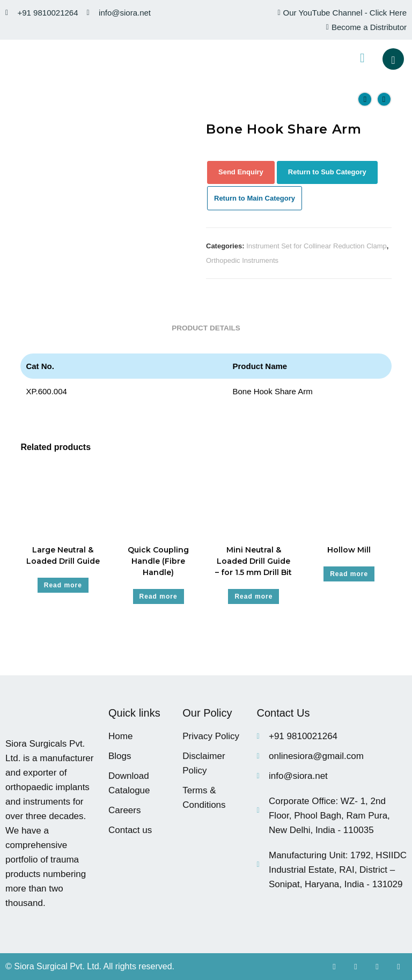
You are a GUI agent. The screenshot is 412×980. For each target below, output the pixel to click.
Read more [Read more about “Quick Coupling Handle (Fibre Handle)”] (158, 596)
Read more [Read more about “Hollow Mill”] (349, 574)
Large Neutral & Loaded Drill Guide (63, 555)
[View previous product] (364, 99)
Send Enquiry (240, 172)
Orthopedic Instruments (242, 260)
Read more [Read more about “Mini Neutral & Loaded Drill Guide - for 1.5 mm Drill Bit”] (253, 596)
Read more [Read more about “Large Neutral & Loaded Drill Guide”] (63, 585)
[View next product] (384, 99)
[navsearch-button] (393, 59)
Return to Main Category (254, 198)
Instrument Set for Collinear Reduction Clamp (316, 246)
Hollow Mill (349, 550)
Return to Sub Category (327, 172)
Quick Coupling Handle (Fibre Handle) (158, 561)
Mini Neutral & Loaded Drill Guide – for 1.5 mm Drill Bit (253, 561)
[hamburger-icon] (362, 59)
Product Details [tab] (206, 328)
